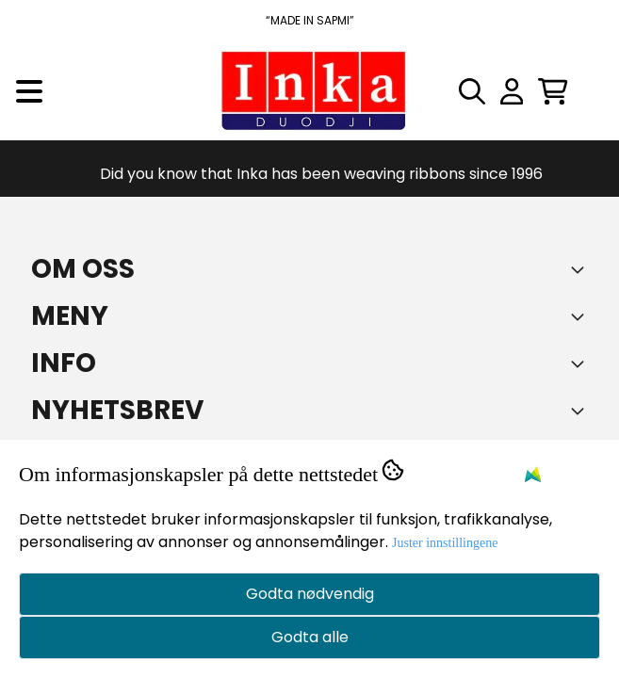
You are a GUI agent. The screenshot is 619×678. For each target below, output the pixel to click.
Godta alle (310, 637)
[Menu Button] (29, 91)
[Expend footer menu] (581, 316)
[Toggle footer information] (581, 269)
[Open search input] (472, 91)
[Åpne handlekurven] (553, 91)
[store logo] (310, 90)
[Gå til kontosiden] (512, 91)
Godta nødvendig (310, 594)
